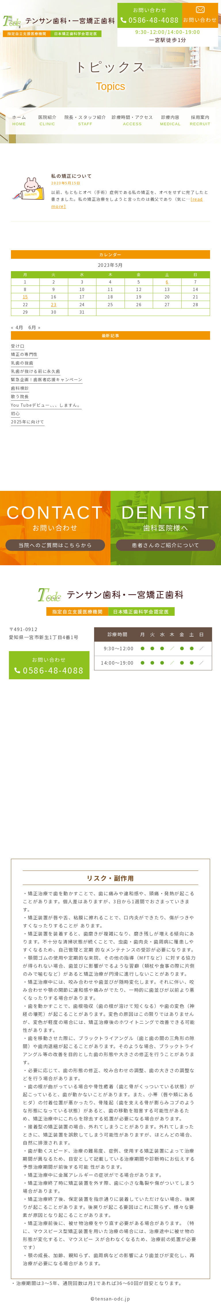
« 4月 (17, 327)
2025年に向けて (27, 422)
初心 (15, 413)
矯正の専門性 (24, 354)
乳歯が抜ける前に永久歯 (35, 371)
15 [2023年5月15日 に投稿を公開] (25, 297)
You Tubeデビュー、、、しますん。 (46, 405)
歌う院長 (20, 396)
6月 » (34, 327)
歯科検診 (20, 388)
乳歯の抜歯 (22, 363)
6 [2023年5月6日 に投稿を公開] (167, 282)
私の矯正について (71, 175)
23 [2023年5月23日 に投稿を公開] (53, 304)
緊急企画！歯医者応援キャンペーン (47, 379)
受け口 (17, 346)
